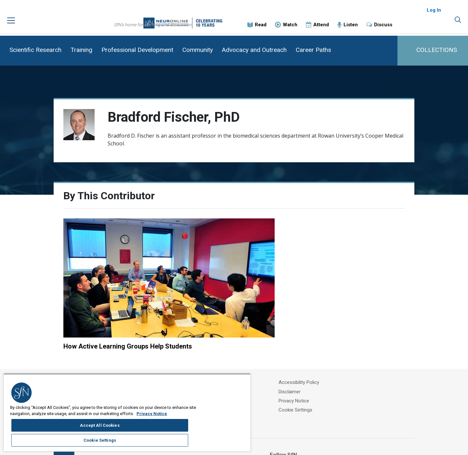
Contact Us (220, 358)
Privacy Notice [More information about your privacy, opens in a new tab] (68, 436)
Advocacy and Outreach (254, 50)
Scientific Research (35, 50)
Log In (434, 16)
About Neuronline (226, 334)
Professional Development (137, 50)
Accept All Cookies (216, 403)
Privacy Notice (313, 350)
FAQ (212, 350)
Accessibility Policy (318, 334)
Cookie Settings (315, 358)
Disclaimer (309, 342)
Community (197, 50)
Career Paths (313, 50)
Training (81, 50)
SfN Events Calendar (230, 342)
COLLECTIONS (436, 50)
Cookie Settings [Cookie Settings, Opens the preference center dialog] (216, 419)
